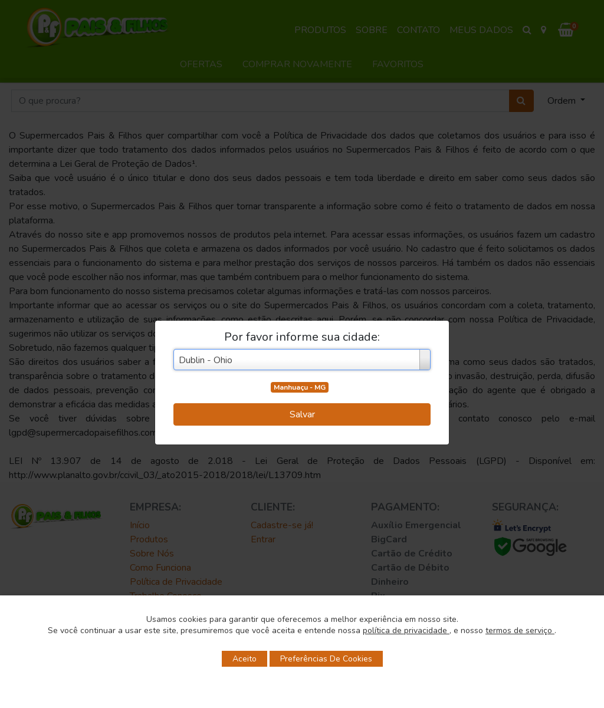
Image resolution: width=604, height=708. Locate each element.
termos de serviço (519, 630)
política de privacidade (406, 630)
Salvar (302, 414)
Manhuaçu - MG (300, 387)
